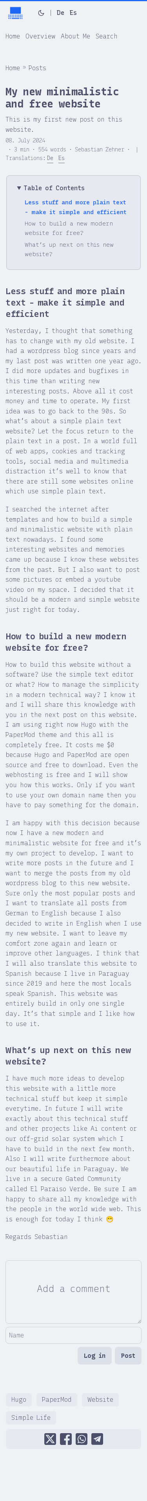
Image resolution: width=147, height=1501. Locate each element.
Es (61, 158)
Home (12, 68)
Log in (94, 1355)
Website (100, 1399)
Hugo (18, 1399)
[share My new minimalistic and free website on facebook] (66, 1439)
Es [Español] (73, 12)
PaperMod (57, 1399)
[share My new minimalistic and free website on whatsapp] (81, 1439)
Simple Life (31, 1417)
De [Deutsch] (60, 12)
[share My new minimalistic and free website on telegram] (97, 1439)
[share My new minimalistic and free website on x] (50, 1439)
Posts (37, 68)
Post (128, 1355)
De (50, 158)
